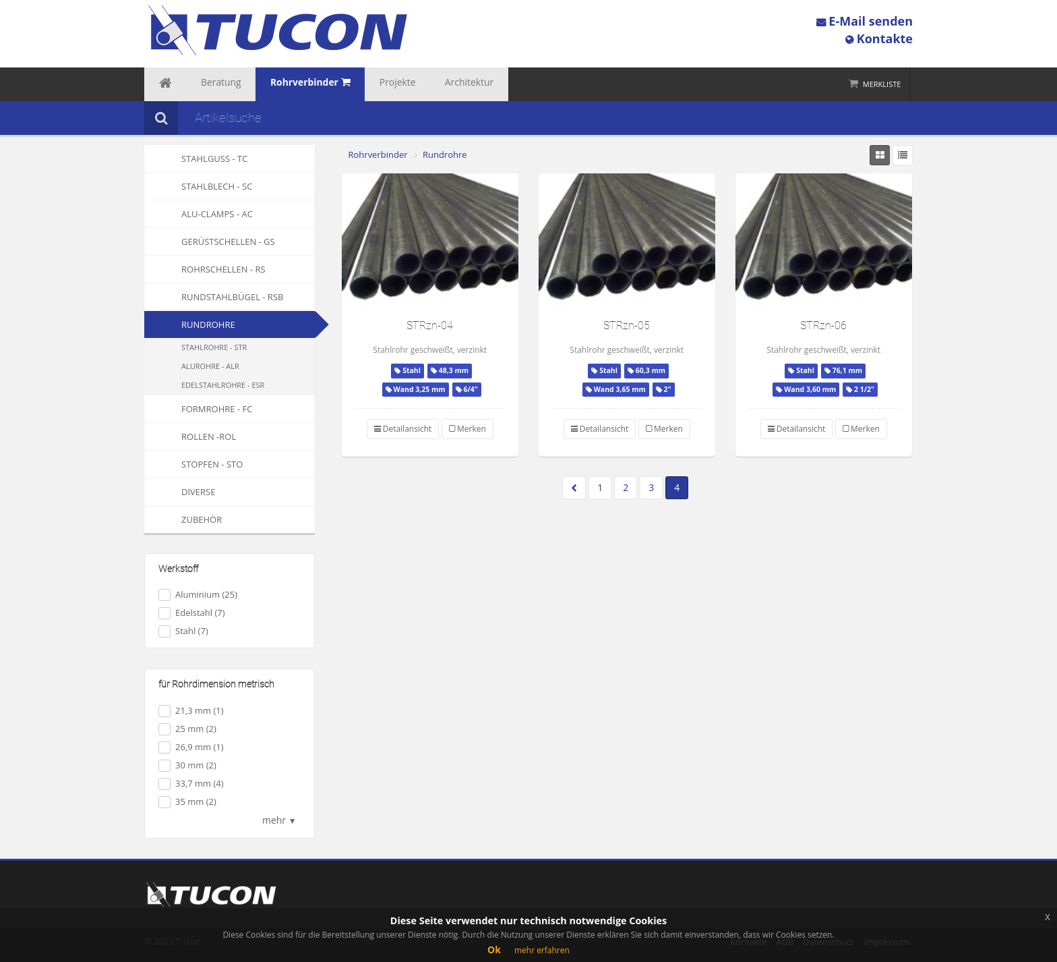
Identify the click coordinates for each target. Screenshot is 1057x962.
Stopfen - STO (193, 464)
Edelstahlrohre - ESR (222, 385)
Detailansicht (403, 428)
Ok (494, 949)
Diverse (179, 491)
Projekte (358, 84)
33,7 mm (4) (191, 783)
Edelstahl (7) (191, 612)
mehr (279, 820)
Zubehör (183, 519)
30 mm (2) (187, 765)
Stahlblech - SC (198, 186)
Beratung (206, 84)
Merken (467, 428)
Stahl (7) (183, 631)
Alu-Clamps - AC (198, 213)
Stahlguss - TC (195, 158)
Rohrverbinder (378, 154)
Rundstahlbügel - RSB (213, 296)
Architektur (418, 84)
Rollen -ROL (190, 436)
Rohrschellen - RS (205, 269)
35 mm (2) (187, 801)
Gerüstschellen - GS (209, 241)
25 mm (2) (187, 729)
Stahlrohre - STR (214, 347)
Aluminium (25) (197, 594)
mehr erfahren (542, 950)
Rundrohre (208, 324)
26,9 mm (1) (191, 747)
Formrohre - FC (198, 408)
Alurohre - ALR (210, 366)
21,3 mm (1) (191, 710)
